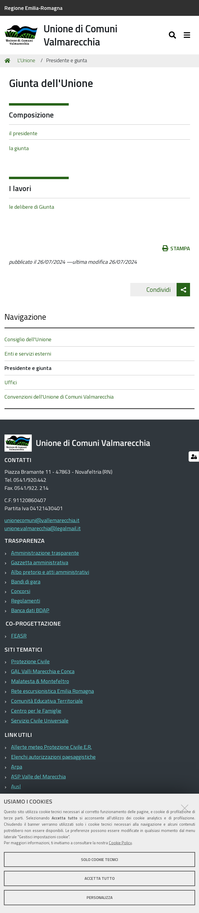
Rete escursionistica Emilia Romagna (52, 691)
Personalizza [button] (100, 897)
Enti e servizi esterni (27, 354)
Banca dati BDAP (30, 610)
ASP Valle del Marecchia (38, 776)
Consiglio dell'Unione (27, 340)
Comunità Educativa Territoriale (47, 701)
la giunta (19, 148)
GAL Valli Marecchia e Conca (42, 671)
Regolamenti (25, 601)
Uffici (10, 383)
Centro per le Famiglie (36, 711)
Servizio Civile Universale (39, 721)
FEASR (19, 636)
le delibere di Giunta (31, 207)
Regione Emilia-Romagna (33, 8)
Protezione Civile (30, 662)
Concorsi (20, 591)
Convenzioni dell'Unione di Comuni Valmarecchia (59, 397)
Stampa (176, 249)
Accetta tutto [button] (100, 878)
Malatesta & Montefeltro (40, 681)
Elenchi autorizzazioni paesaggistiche (53, 757)
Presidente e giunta (27, 368)
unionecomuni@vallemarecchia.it (41, 520)
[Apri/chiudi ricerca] (173, 35)
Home (8, 60)
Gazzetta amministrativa (39, 562)
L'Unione (26, 60)
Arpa (16, 767)
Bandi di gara (25, 581)
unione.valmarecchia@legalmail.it (42, 529)
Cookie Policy (120, 843)
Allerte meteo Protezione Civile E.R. (51, 747)
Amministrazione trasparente (45, 553)
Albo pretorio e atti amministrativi (50, 572)
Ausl (16, 786)
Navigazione (25, 317)
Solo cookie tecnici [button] (99, 859)
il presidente (23, 133)
